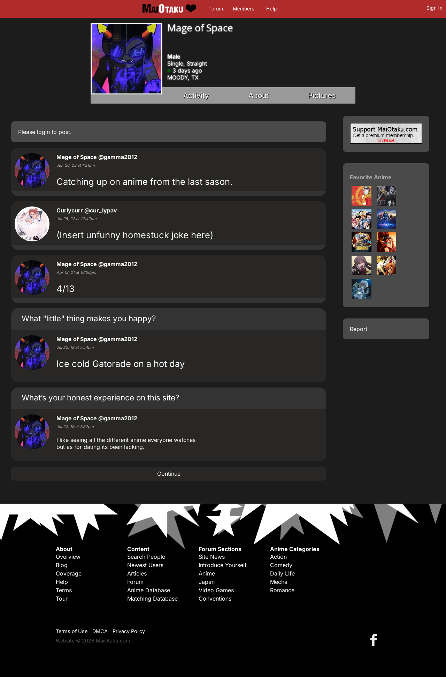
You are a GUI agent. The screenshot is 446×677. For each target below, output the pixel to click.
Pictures (322, 95)
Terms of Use (71, 631)
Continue (168, 473)
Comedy (281, 565)
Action (278, 556)
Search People (146, 556)
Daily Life (282, 573)
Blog (62, 565)
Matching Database (152, 598)
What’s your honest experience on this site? (100, 397)
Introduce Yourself (223, 565)
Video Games (216, 590)
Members (243, 9)
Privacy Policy (129, 631)
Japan (207, 581)
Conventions (215, 598)
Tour (62, 598)
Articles (137, 573)
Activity (196, 95)
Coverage (69, 573)
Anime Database (148, 590)
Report (358, 328)
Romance (282, 590)
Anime (207, 573)
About (258, 95)
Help (271, 9)
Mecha (278, 581)
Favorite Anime (371, 177)
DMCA (100, 631)
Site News (212, 556)
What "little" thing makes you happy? (89, 318)
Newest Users (145, 565)
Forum (215, 9)
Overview (68, 556)
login (43, 131)
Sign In (434, 8)
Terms (64, 590)
